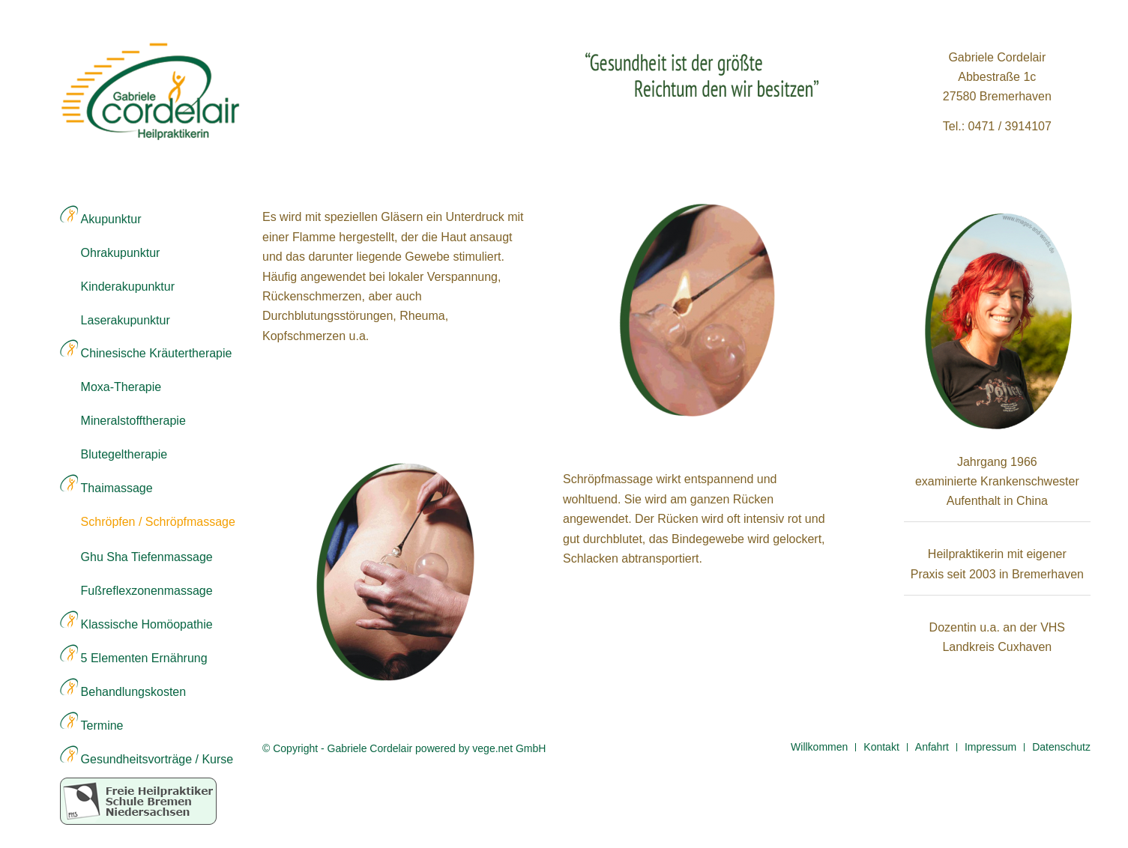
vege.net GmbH (509, 748)
